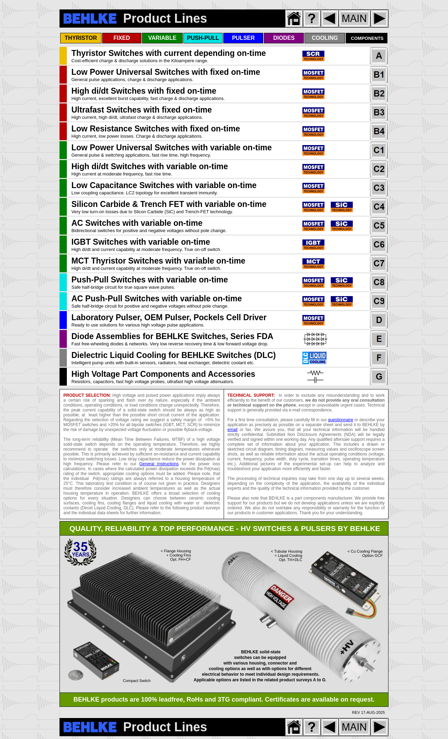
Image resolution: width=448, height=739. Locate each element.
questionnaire (340, 419)
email (232, 429)
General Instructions (158, 463)
